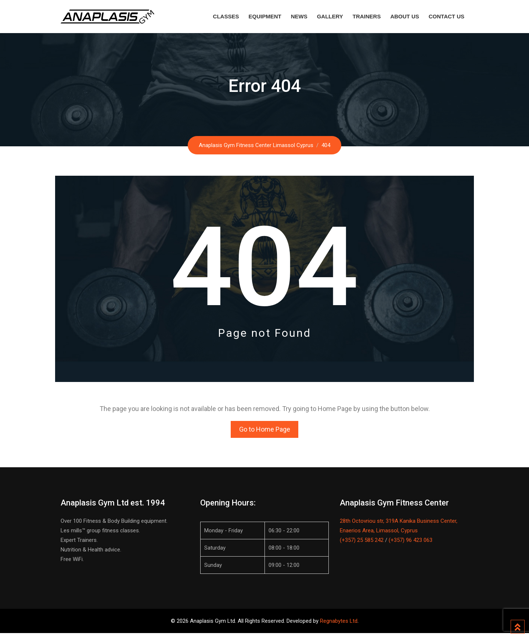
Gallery (330, 16)
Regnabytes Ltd (338, 624)
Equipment (264, 16)
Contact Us (446, 16)
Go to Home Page (264, 431)
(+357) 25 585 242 (362, 543)
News (299, 16)
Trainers (367, 16)
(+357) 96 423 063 (410, 543)
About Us (404, 16)
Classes (226, 16)
